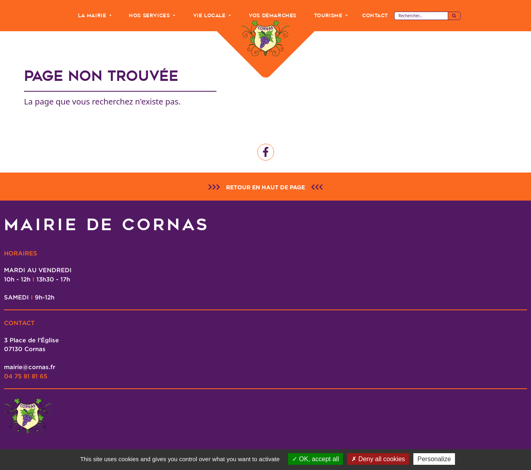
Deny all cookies (378, 459)
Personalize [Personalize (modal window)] (434, 459)
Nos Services (150, 15)
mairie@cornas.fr (29, 367)
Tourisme (329, 15)
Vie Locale (210, 15)
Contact (374, 15)
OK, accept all (315, 459)
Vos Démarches (273, 15)
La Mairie (93, 15)
